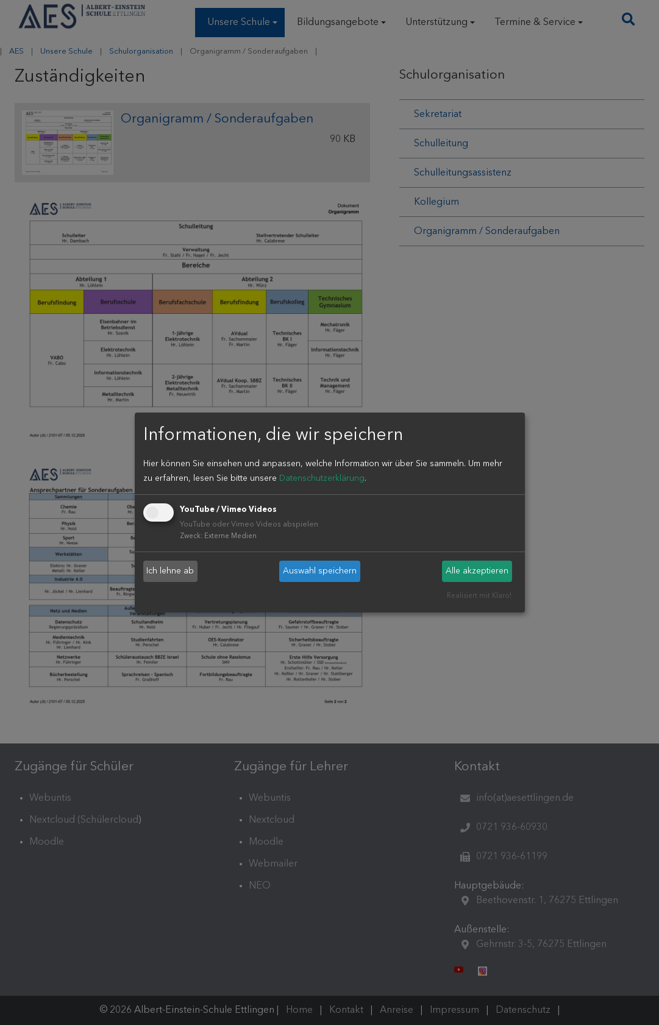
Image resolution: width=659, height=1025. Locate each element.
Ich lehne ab (170, 571)
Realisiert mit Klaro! (479, 596)
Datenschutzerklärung (322, 478)
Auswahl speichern (320, 571)
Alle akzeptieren (477, 571)
